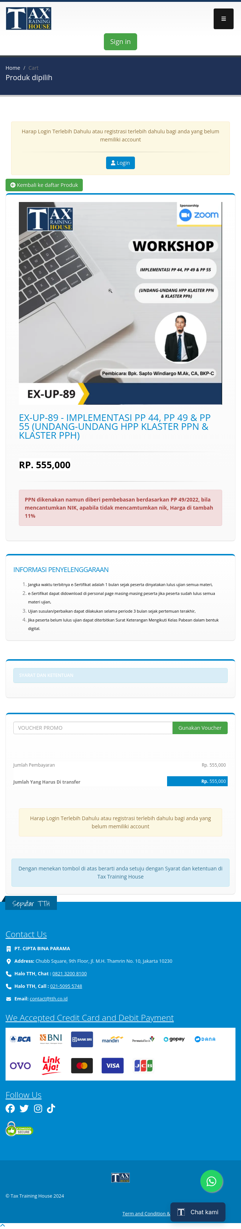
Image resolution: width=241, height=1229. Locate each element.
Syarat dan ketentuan (46, 675)
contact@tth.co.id (49, 999)
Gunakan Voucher (200, 727)
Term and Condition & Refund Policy (161, 1214)
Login (120, 162)
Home (13, 67)
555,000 (218, 781)
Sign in (120, 41)
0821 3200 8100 (69, 973)
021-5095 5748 (66, 986)
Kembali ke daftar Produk (44, 184)
